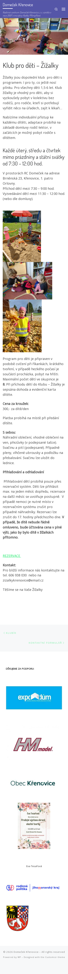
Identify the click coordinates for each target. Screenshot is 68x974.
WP (19, 957)
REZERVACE (12, 556)
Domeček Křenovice (26, 952)
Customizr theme (55, 957)
